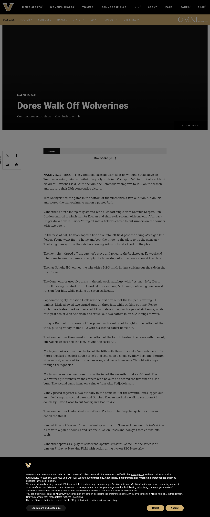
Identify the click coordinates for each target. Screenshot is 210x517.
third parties (84, 484)
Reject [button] (155, 508)
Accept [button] (174, 508)
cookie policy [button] (48, 481)
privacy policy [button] (137, 474)
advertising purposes (147, 487)
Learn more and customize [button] (46, 508)
